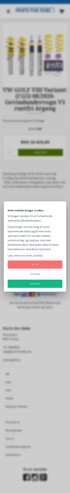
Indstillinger (35, 274)
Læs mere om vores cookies (25, 255)
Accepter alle (35, 283)
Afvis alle (35, 264)
